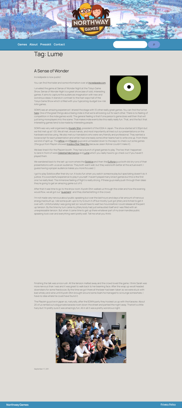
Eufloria (111, 161)
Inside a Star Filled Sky (78, 144)
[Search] (154, 44)
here (36, 112)
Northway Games (17, 405)
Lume (86, 152)
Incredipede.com (97, 82)
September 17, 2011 (41, 369)
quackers (66, 192)
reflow (61, 140)
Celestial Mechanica (68, 152)
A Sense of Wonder (51, 71)
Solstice (89, 161)
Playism (73, 140)
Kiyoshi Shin (75, 128)
